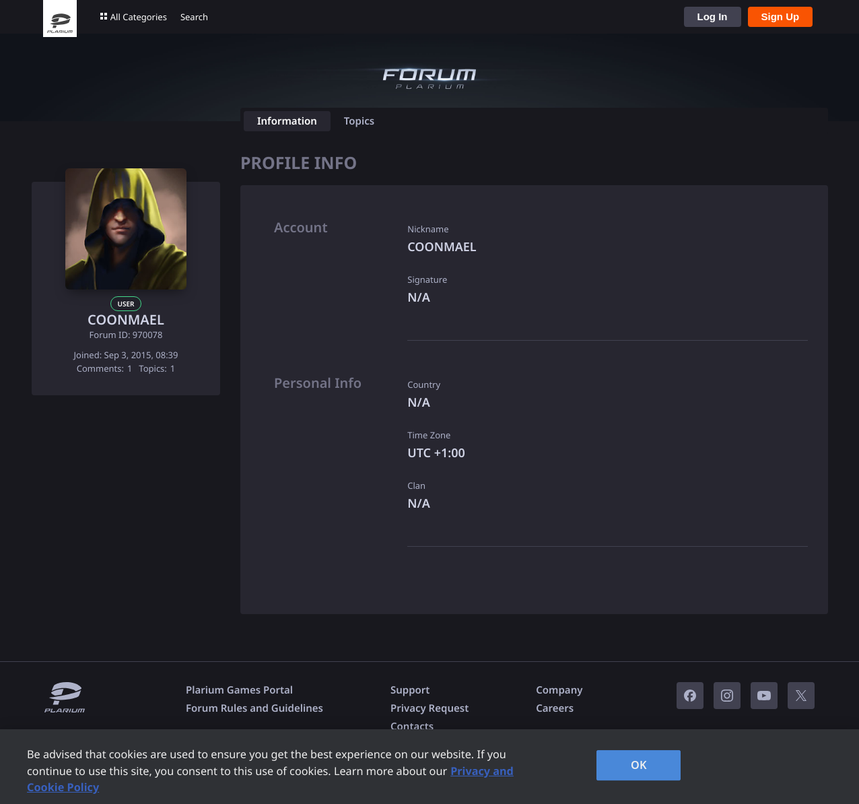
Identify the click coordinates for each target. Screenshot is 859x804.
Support (410, 690)
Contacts (412, 726)
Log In (712, 16)
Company (559, 690)
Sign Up (780, 16)
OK (639, 765)
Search (194, 17)
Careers (555, 708)
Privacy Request (429, 708)
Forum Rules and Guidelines (254, 708)
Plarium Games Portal (239, 690)
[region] (429, 766)
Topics (359, 121)
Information (287, 121)
